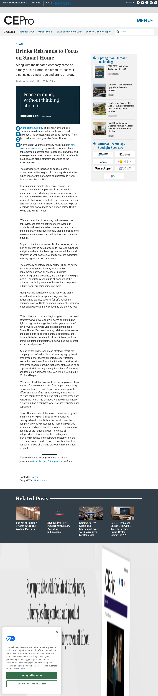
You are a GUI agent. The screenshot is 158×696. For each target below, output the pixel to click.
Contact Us (121, 648)
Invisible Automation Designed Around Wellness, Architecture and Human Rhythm (120, 127)
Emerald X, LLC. (119, 666)
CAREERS (61, 670)
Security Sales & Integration (47, 461)
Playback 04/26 (26, 31)
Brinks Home (41, 480)
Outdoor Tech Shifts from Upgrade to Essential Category (120, 87)
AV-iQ (49, 3)
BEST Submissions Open (69, 31)
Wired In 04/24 (45, 31)
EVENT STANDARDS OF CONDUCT (112, 670)
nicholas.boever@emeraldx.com (130, 644)
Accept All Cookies (32, 675)
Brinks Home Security (31, 127)
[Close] (57, 632)
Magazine (83, 629)
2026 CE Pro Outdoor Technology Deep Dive (118, 67)
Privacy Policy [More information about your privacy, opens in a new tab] (19, 669)
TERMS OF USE (118, 673)
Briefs (6, 625)
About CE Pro (84, 625)
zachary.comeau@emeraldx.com (130, 632)
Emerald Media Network (15, 3)
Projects (113, 116)
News (19, 44)
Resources (113, 74)
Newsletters (84, 633)
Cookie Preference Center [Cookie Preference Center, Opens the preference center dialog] (32, 684)
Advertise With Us (86, 621)
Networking (46, 621)
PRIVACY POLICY (133, 673)
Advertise (36, 3)
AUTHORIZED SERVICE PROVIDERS (82, 670)
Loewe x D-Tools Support (98, 31)
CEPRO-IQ (83, 637)
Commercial (46, 625)
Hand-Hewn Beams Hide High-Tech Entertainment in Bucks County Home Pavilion (121, 107)
